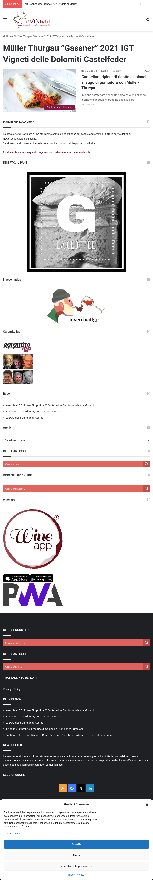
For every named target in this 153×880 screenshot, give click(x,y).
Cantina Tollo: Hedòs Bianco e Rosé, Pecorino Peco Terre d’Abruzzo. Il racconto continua (58, 735)
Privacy (71, 874)
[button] (147, 805)
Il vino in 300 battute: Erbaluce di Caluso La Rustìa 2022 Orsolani (44, 728)
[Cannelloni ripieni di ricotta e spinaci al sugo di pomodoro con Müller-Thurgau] (39, 90)
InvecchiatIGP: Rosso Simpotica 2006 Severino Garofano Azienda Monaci (49, 405)
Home (8, 36)
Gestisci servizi (14, 833)
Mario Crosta (91, 71)
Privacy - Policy (11, 689)
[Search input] (73, 464)
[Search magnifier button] (146, 464)
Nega (76, 855)
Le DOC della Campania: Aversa (24, 417)
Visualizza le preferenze (76, 866)
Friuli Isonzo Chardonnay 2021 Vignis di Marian (50, 3)
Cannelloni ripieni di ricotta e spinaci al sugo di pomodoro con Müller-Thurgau (113, 82)
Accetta (76, 844)
